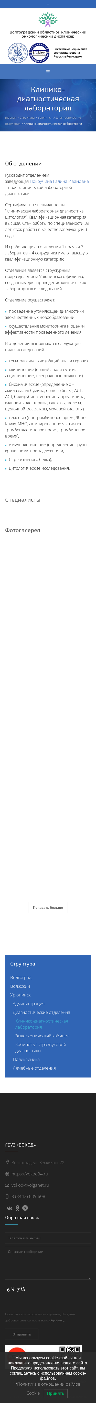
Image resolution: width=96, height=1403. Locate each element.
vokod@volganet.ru (30, 1185)
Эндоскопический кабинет (42, 1036)
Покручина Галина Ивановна (59, 181)
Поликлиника (26, 1059)
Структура (27, 117)
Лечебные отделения (34, 1068)
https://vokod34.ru (30, 1174)
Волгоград (20, 977)
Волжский (20, 986)
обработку (56, 1320)
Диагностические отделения (41, 1012)
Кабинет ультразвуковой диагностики (40, 1047)
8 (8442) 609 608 (28, 1196)
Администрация (29, 1003)
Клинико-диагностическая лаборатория (41, 1024)
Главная (10, 117)
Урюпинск (45, 117)
